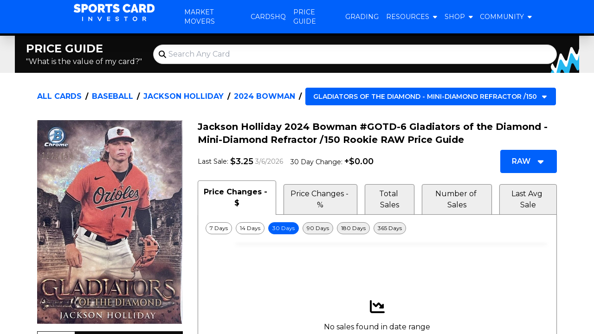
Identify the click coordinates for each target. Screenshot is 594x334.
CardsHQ (268, 17)
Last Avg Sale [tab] (527, 199)
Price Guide (304, 17)
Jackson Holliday (183, 96)
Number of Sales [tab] (456, 199)
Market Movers (199, 17)
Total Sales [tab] (389, 199)
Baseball (112, 96)
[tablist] (377, 197)
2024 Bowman (264, 96)
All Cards (59, 96)
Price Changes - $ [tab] (237, 197)
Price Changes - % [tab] (320, 199)
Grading (362, 17)
